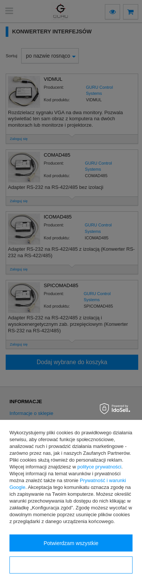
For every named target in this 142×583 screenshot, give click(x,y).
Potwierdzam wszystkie (71, 543)
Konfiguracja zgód (71, 565)
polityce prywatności (99, 467)
